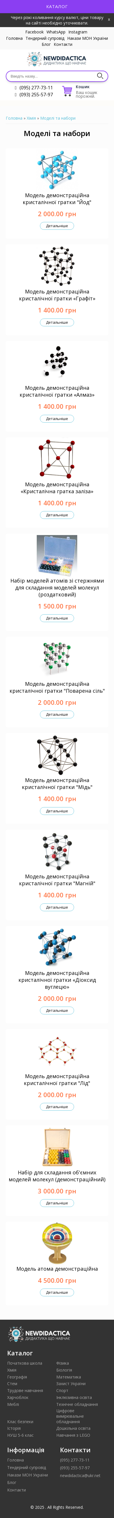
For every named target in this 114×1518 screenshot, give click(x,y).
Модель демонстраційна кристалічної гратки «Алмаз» (57, 391)
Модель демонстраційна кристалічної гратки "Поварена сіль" (57, 687)
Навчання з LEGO (73, 1435)
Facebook (34, 32)
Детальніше (57, 225)
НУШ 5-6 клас (20, 1435)
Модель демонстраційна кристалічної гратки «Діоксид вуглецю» (57, 979)
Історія (14, 1428)
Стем (12, 1383)
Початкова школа (24, 1363)
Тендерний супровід (45, 38)
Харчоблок (17, 1397)
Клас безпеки (20, 1421)
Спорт (62, 1390)
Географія (17, 1377)
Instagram (77, 32)
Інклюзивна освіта (74, 1397)
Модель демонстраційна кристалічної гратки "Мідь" (57, 783)
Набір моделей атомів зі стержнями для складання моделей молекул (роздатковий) (57, 587)
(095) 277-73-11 (36, 87)
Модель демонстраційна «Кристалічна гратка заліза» (57, 488)
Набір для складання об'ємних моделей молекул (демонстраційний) (57, 1176)
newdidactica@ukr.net (80, 1475)
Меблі (13, 1404)
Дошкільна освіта (73, 1428)
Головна (14, 38)
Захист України (71, 1383)
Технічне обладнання (77, 1404)
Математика (68, 1377)
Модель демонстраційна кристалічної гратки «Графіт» (57, 295)
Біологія (64, 1370)
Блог (46, 44)
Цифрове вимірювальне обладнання (70, 1416)
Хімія (31, 118)
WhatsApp (56, 32)
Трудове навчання (25, 1390)
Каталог (57, 6)
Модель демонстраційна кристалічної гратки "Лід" (57, 1079)
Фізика (62, 1363)
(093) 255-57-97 (36, 94)
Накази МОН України (87, 38)
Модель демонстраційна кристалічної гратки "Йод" (57, 199)
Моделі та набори (58, 118)
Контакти (63, 44)
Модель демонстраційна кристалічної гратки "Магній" (57, 880)
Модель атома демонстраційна (57, 1268)
